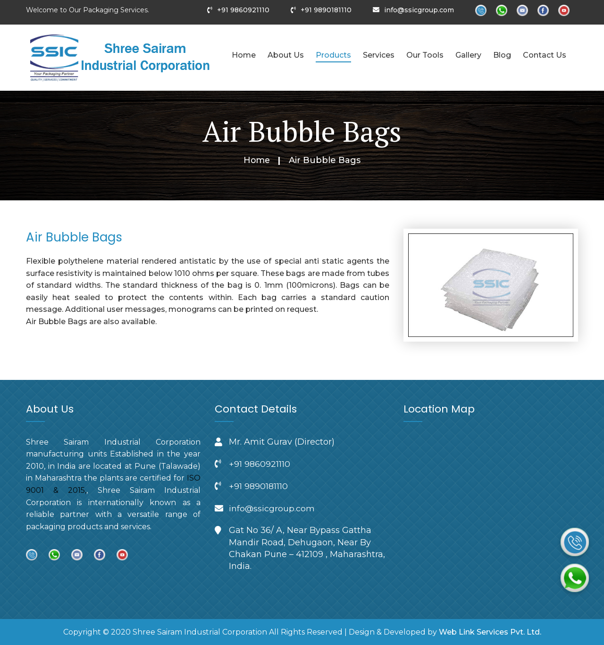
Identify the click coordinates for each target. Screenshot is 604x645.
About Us (286, 55)
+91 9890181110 (326, 10)
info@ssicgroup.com (419, 10)
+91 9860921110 (243, 10)
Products (333, 55)
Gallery (468, 55)
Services (378, 55)
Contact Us (544, 55)
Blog (502, 55)
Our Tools (425, 55)
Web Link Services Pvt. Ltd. (490, 632)
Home (244, 55)
